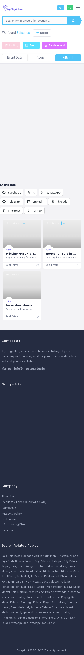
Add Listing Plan (14, 524)
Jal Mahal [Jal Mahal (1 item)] (36, 576)
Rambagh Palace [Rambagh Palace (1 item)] (31, 602)
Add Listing (9, 519)
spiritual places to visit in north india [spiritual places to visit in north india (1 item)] (45, 612)
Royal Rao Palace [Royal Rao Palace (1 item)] (54, 602)
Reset (42, 33)
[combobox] (35, 20)
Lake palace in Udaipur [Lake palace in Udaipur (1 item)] (56, 581)
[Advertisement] (40, 432)
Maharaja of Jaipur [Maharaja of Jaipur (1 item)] (33, 586)
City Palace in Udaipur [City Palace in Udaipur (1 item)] (48, 561)
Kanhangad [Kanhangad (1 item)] (51, 576)
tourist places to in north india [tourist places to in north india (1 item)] (36, 617)
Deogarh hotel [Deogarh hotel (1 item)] (34, 566)
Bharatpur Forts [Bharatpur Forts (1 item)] (68, 555)
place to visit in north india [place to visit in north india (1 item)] (43, 597)
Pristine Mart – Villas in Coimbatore (33, 253)
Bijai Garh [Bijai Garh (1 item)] (8, 561)
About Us (8, 496)
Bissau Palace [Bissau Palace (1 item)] (24, 561)
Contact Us (9, 507)
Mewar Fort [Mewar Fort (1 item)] (9, 592)
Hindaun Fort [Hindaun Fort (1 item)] (51, 571)
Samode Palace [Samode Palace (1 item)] (40, 607)
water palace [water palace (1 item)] (19, 623)
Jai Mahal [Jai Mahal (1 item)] (23, 576)
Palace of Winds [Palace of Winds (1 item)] (55, 592)
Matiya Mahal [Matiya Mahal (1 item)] (72, 586)
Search (73, 21)
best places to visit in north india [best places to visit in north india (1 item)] (35, 555)
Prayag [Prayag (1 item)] (65, 597)
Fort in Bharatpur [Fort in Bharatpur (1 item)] (55, 566)
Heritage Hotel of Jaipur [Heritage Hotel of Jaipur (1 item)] (26, 571)
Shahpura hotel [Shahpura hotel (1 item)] (11, 612)
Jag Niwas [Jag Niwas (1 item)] (8, 576)
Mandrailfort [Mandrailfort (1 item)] (55, 586)
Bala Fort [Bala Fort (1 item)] (7, 555)
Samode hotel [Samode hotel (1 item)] (20, 607)
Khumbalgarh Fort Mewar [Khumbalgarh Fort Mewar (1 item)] (24, 581)
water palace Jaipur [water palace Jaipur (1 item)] (42, 623)
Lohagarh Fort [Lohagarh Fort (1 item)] (11, 586)
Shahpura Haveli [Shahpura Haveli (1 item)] (62, 607)
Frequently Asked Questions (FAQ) (24, 502)
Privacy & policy (12, 513)
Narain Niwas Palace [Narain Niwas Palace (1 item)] (30, 592)
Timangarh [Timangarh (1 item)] (8, 617)
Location (7, 530)
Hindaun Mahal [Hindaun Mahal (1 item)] (71, 571)
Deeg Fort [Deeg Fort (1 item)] (17, 566)
